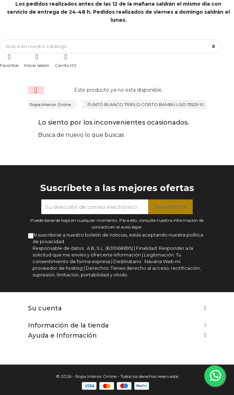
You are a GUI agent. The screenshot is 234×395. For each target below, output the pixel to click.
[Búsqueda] (111, 46)
